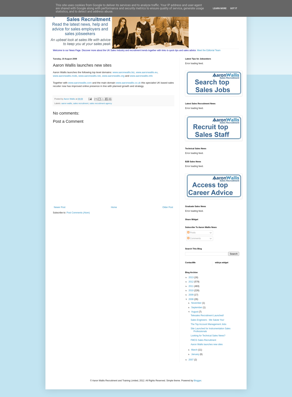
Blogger (197, 380)
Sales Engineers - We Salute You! (207, 320)
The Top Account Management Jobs (208, 324)
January (195, 354)
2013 (191, 277)
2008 (191, 299)
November (196, 303)
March (194, 349)
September (197, 307)
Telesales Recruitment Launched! (207, 315)
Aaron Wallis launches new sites (207, 344)
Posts (191, 232)
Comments (194, 238)
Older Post (167, 207)
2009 (191, 294)
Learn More (220, 8)
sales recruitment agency (101, 103)
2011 (191, 286)
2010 (191, 290)
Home (114, 207)
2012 (191, 281)
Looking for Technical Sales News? (208, 335)
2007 (191, 359)
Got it (233, 8)
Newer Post (59, 207)
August (195, 311)
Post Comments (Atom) (78, 212)
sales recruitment (80, 103)
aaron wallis (66, 103)
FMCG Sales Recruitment (203, 340)
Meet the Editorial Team (208, 50)
